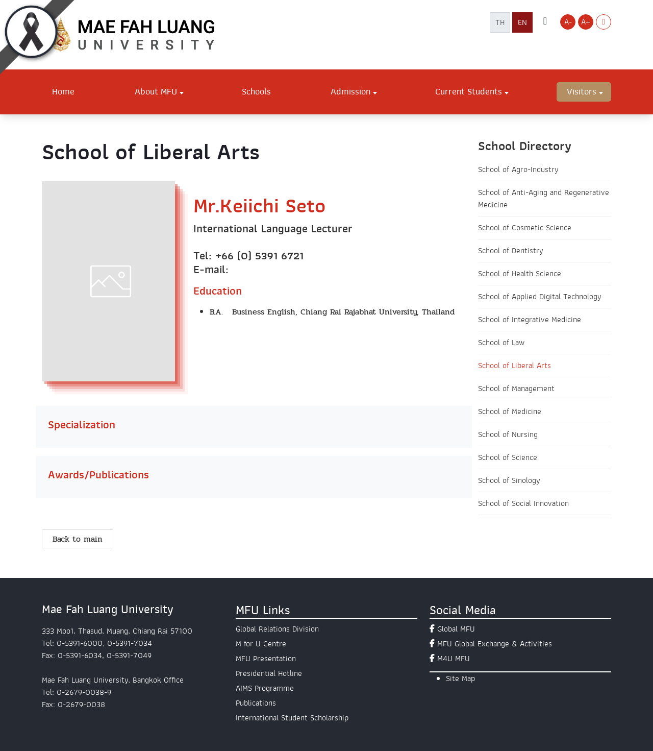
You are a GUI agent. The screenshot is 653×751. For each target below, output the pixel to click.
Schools (256, 91)
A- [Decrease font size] (568, 22)
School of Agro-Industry (518, 169)
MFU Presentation (266, 658)
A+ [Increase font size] (585, 22)
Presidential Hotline (269, 673)
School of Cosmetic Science (524, 228)
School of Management (516, 388)
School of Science (507, 457)
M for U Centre (261, 644)
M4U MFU (453, 658)
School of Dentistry (510, 251)
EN (522, 22)
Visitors (581, 91)
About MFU (156, 91)
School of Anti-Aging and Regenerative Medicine (543, 198)
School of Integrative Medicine (529, 319)
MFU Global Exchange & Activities (494, 644)
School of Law (501, 342)
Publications (256, 703)
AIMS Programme (265, 688)
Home (63, 91)
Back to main (78, 538)
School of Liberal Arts (514, 365)
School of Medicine (509, 411)
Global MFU (456, 629)
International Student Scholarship (292, 718)
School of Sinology (509, 480)
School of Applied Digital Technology (539, 296)
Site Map (460, 678)
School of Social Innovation (523, 503)
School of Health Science (519, 274)
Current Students (468, 91)
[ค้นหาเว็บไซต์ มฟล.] (545, 22)
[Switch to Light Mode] (603, 22)
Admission (350, 91)
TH (500, 22)
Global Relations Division (277, 629)
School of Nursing (508, 434)
